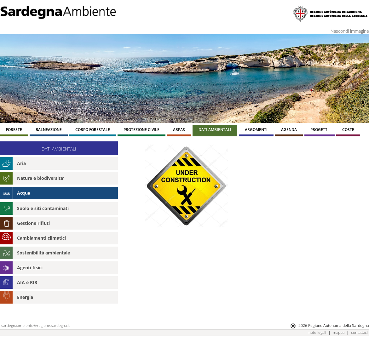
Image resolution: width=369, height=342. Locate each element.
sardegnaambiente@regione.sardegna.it (35, 325)
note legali (317, 332)
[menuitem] (14, 130)
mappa (338, 332)
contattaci (359, 332)
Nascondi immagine (350, 31)
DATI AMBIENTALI (59, 149)
